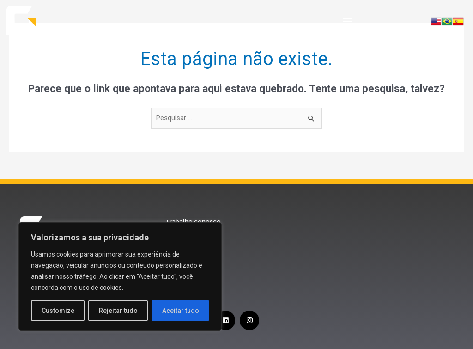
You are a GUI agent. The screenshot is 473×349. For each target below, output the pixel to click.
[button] (347, 21)
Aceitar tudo (180, 310)
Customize (58, 310)
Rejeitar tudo (118, 310)
